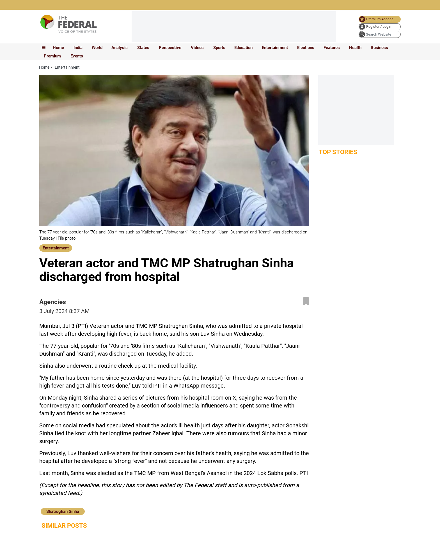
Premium (52, 56)
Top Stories (338, 152)
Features (332, 47)
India (78, 47)
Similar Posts (64, 525)
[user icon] (380, 26)
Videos (197, 47)
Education (243, 47)
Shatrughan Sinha (62, 511)
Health (355, 47)
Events (76, 56)
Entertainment (275, 47)
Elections (305, 47)
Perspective (170, 47)
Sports (219, 47)
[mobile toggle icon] (43, 47)
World (97, 47)
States (143, 47)
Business (379, 47)
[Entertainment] (55, 247)
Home (58, 47)
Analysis (119, 47)
